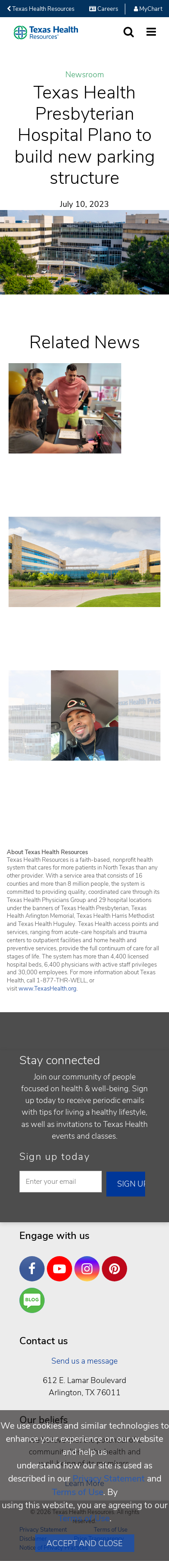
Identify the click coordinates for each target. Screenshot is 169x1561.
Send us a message (84, 1360)
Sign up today (54, 1157)
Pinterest (116, 1262)
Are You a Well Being (34, 1300)
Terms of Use (77, 1492)
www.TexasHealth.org (47, 989)
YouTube (61, 1262)
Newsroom (84, 75)
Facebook (34, 1262)
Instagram (89, 1262)
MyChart (148, 9)
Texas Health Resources (40, 9)
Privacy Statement (109, 1478)
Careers (103, 9)
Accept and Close (84, 1543)
